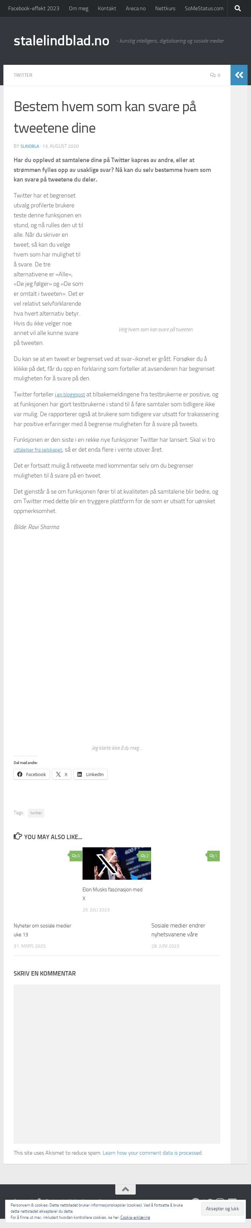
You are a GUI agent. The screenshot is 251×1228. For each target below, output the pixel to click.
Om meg (78, 8)
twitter (36, 822)
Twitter (24, 75)
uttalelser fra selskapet (42, 459)
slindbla (30, 146)
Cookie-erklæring (135, 1217)
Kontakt (107, 8)
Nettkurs (165, 8)
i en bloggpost (72, 394)
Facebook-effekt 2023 (33, 8)
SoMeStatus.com (204, 8)
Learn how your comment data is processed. (153, 1162)
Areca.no (136, 8)
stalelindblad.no (61, 40)
